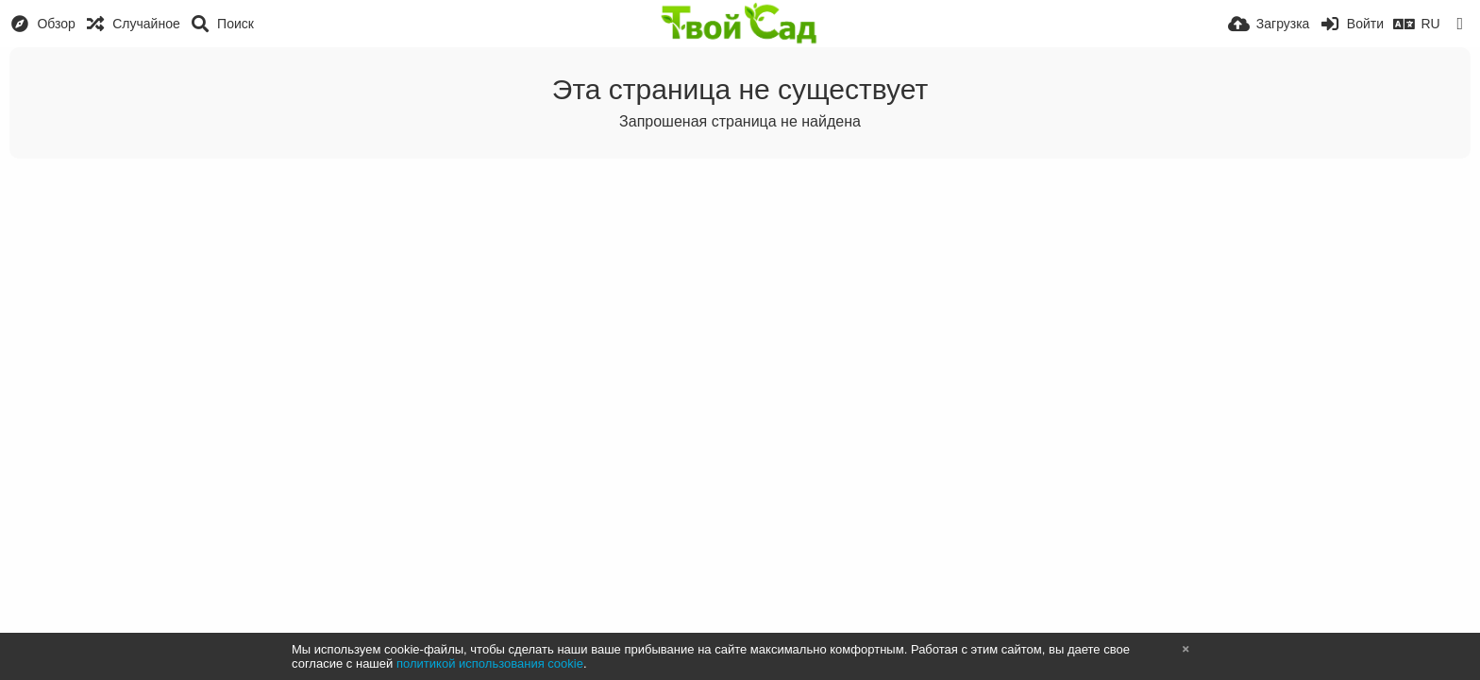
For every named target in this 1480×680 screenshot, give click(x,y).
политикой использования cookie (489, 663)
